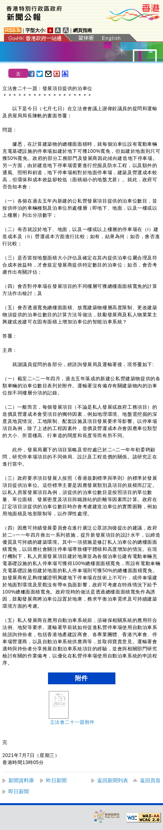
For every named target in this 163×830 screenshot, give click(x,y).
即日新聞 (18, 791)
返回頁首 (150, 780)
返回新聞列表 (112, 780)
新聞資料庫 (21, 780)
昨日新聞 (56, 780)
